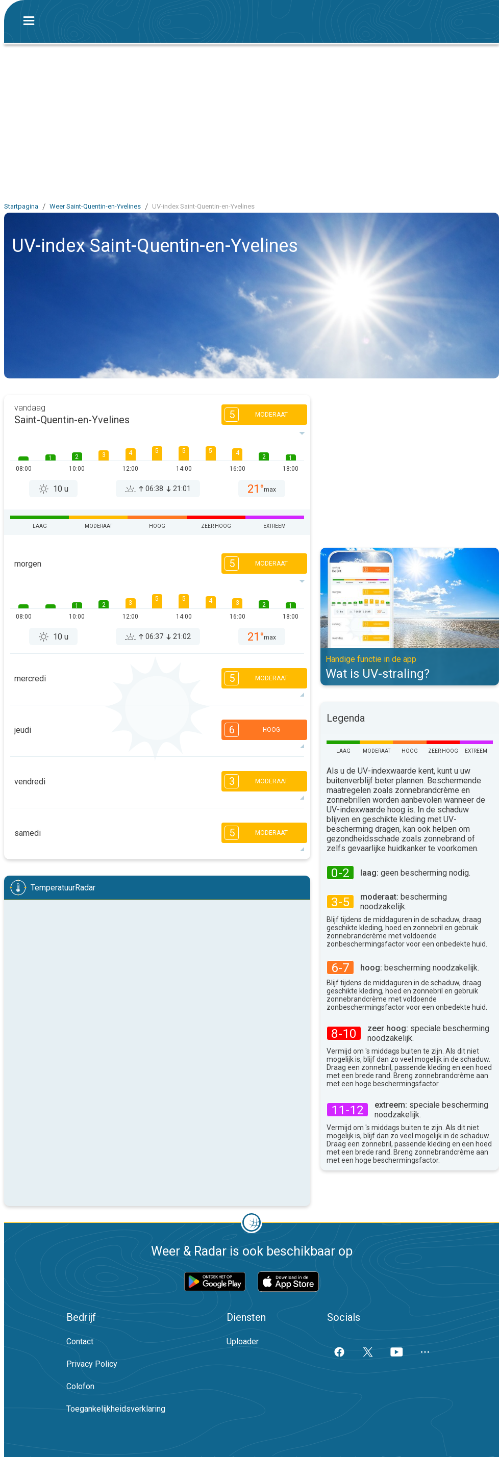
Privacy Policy (91, 1364)
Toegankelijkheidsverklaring (115, 1409)
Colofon (80, 1386)
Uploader (243, 1341)
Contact (79, 1341)
